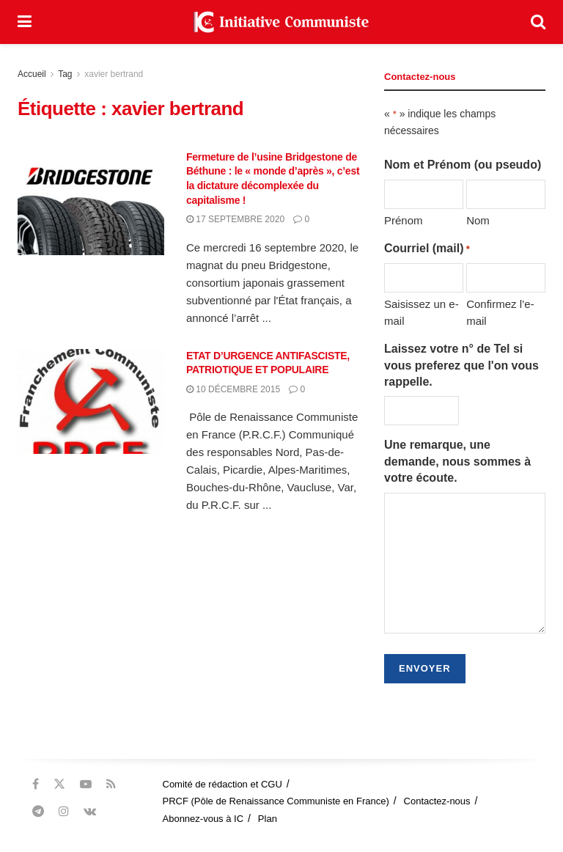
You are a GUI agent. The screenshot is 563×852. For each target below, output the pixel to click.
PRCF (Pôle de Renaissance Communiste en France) (276, 801)
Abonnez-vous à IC (203, 818)
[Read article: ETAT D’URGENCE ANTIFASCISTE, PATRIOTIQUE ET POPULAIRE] (91, 401)
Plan (267, 818)
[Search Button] (538, 22)
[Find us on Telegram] (38, 811)
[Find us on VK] (90, 811)
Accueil (32, 74)
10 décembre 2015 (233, 389)
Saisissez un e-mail (421, 312)
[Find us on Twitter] (59, 784)
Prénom (403, 220)
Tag (65, 74)
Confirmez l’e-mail (500, 312)
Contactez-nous (437, 801)
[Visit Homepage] (281, 22)
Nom (478, 220)
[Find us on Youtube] (86, 784)
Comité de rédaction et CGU (222, 784)
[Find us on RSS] (111, 784)
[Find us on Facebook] (35, 784)
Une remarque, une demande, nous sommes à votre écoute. (457, 461)
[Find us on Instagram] (64, 811)
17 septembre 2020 (235, 219)
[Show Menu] (25, 22)
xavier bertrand (113, 74)
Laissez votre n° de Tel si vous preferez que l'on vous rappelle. (461, 365)
